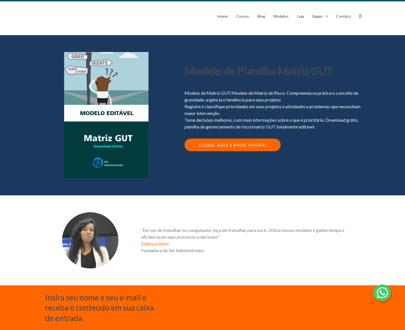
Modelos (281, 16)
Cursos (242, 16)
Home (222, 16)
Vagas (317, 16)
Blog (261, 16)
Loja (300, 16)
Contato (343, 16)
